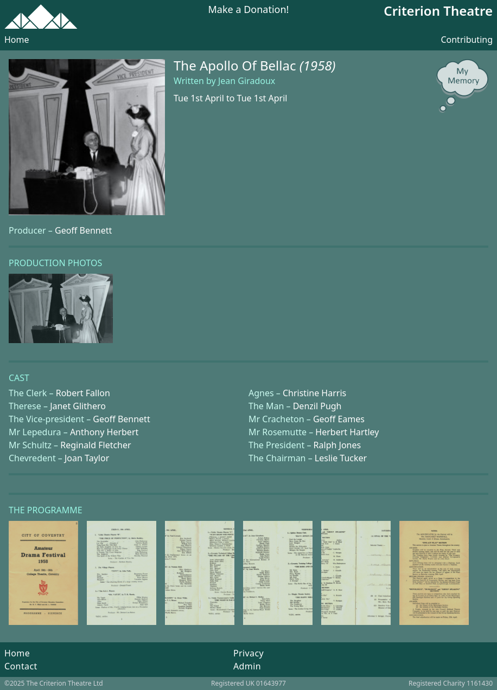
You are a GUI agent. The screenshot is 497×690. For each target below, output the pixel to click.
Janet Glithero (78, 406)
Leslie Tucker (341, 458)
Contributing (467, 40)
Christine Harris (314, 393)
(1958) (318, 65)
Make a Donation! (248, 10)
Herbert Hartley (347, 432)
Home (16, 40)
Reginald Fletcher (95, 445)
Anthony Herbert (104, 432)
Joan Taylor (87, 458)
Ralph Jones (337, 445)
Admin (247, 666)
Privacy (248, 653)
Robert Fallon (83, 393)
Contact (20, 666)
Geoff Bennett (83, 230)
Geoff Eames (339, 419)
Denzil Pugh (317, 406)
